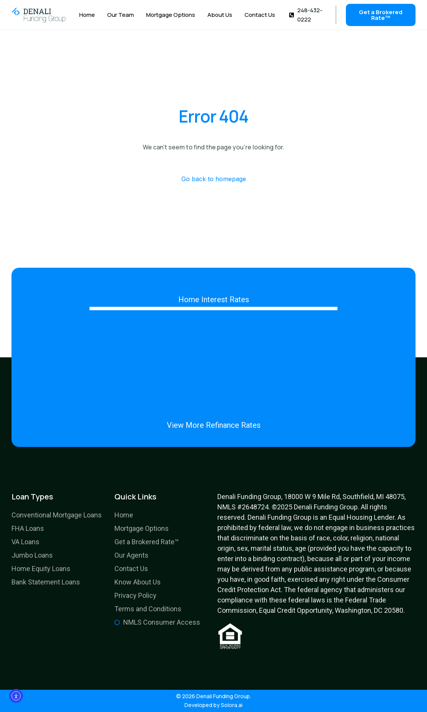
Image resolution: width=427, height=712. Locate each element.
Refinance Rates (233, 425)
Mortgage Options (170, 14)
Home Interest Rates (213, 299)
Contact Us (259, 14)
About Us (219, 14)
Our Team (120, 14)
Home (87, 14)
